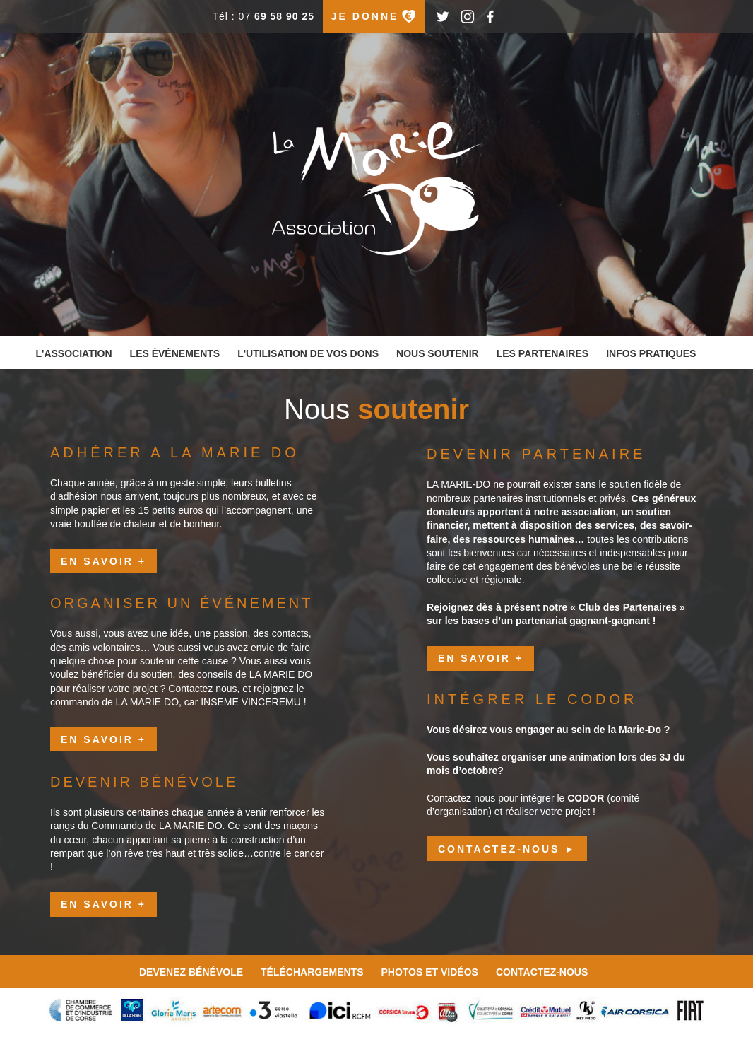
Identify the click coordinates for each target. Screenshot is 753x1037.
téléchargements (312, 972)
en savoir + (103, 561)
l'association (74, 353)
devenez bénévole (191, 972)
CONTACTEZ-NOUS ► (507, 849)
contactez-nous (542, 972)
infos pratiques (651, 353)
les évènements (175, 353)
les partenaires (542, 353)
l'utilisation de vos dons (308, 353)
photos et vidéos (429, 972)
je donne (365, 16)
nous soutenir (437, 353)
